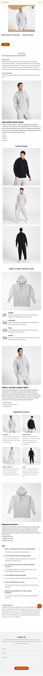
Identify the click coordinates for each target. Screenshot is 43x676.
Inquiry (5, 44)
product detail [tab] (21, 53)
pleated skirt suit (16, 611)
